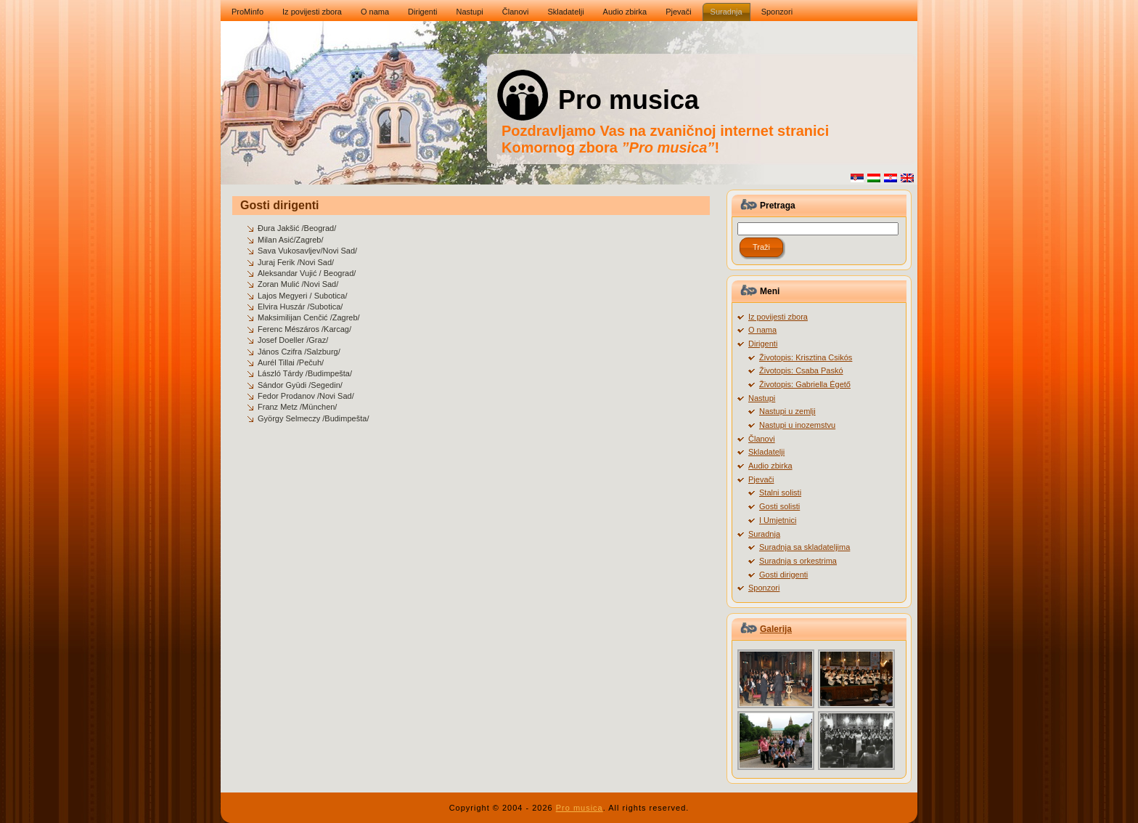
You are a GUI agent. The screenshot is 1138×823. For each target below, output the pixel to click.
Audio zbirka (770, 465)
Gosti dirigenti (279, 205)
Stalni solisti (780, 492)
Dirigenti (762, 343)
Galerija (776, 629)
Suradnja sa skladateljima (804, 547)
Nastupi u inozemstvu (797, 425)
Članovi (761, 438)
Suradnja (764, 534)
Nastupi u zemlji (787, 411)
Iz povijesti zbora (778, 316)
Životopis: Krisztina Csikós (805, 357)
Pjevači (761, 479)
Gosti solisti (779, 506)
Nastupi (761, 398)
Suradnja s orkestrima (798, 560)
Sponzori (763, 587)
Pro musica (628, 100)
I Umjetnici (777, 520)
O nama (762, 329)
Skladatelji (766, 451)
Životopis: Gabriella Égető (805, 384)
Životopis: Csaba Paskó (801, 370)
